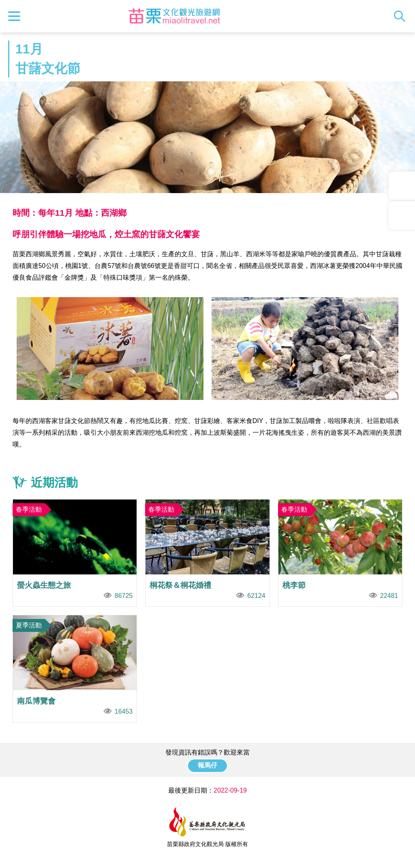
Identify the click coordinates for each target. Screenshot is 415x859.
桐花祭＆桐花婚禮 (207, 553)
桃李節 (340, 553)
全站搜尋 (402, 16)
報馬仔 (207, 765)
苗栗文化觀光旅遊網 (174, 16)
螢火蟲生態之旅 (75, 553)
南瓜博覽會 (75, 669)
